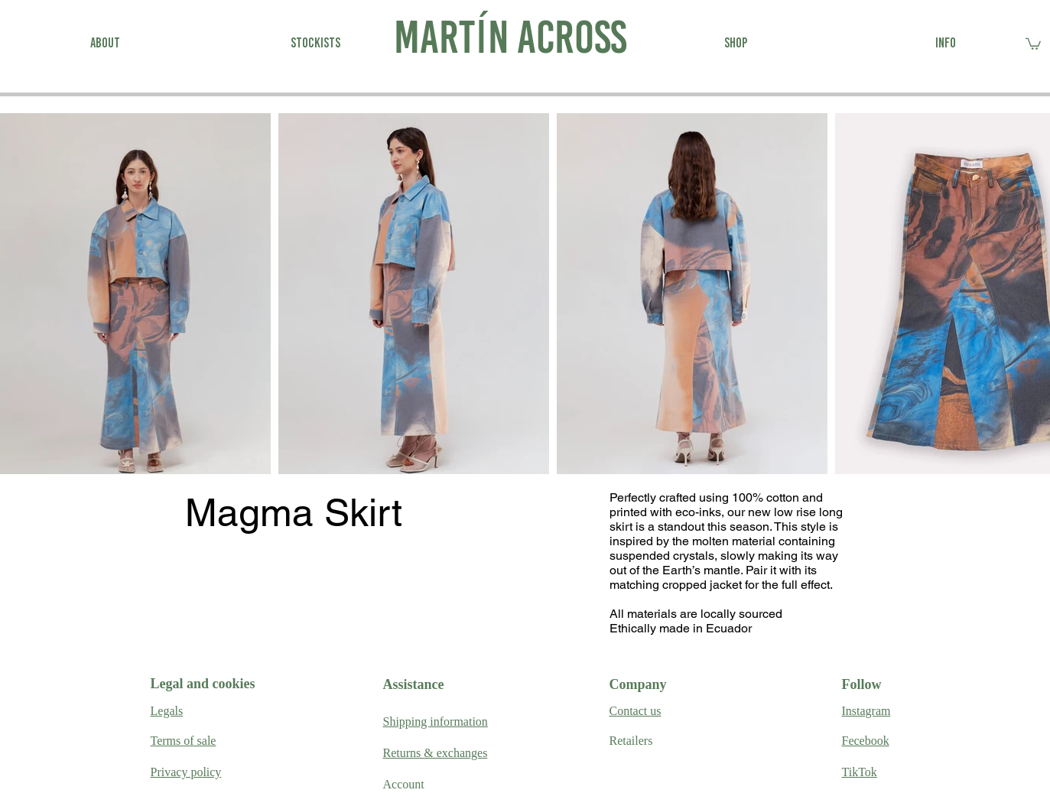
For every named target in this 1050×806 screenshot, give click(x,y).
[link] (1033, 43)
